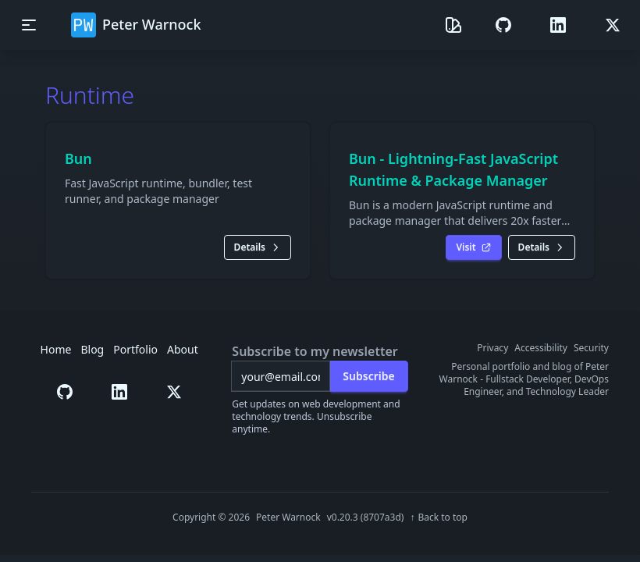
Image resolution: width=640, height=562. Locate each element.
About (182, 349)
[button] (503, 25)
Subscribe (368, 375)
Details (257, 247)
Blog (92, 349)
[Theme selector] (453, 25)
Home (56, 349)
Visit (473, 247)
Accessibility (540, 348)
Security (591, 348)
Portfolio (135, 349)
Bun (78, 158)
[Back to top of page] (439, 517)
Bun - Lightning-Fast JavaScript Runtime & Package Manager (453, 169)
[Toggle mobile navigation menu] (29, 25)
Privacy (492, 348)
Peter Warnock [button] (136, 24)
